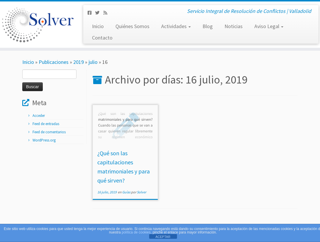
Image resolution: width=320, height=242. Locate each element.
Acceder (39, 115)
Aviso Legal (268, 26)
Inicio (98, 26)
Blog (207, 26)
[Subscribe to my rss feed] (107, 13)
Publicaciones (54, 62)
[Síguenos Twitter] (99, 13)
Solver (141, 192)
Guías (126, 192)
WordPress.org (44, 140)
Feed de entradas (46, 123)
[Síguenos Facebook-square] (91, 13)
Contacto (102, 37)
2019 (78, 62)
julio (93, 62)
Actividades (176, 26)
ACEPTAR (162, 236)
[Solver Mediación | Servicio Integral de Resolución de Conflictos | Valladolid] (37, 24)
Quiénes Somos (132, 26)
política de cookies (136, 232)
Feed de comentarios (49, 131)
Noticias (233, 26)
